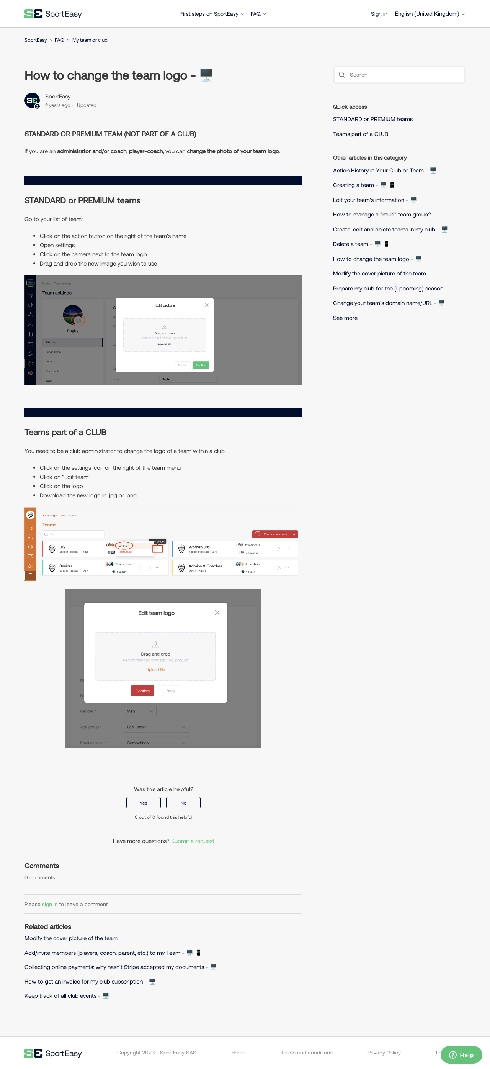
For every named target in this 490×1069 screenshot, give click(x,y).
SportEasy (35, 40)
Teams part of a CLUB (360, 133)
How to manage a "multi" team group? (382, 214)
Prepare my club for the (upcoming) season (388, 288)
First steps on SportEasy (212, 13)
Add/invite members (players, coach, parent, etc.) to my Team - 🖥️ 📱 (113, 952)
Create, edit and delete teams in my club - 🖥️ (390, 229)
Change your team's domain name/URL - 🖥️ (389, 302)
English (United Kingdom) (430, 13)
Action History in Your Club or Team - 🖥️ (385, 170)
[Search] (399, 74)
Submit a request (192, 840)
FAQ (259, 13)
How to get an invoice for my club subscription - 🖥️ (90, 981)
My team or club (90, 40)
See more (345, 317)
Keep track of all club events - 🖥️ (66, 995)
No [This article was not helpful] (183, 802)
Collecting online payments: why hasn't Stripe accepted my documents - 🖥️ (120, 966)
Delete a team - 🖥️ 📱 (361, 243)
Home (238, 1052)
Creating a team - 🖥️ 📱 (364, 184)
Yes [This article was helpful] (143, 802)
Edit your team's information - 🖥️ (375, 199)
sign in (50, 904)
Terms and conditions (307, 1052)
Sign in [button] (379, 13)
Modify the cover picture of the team (71, 938)
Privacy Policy (384, 1052)
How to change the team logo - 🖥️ (377, 258)
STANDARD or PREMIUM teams (373, 118)
